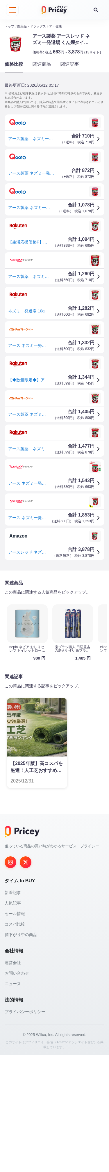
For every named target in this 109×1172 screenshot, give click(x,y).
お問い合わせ (17, 1090)
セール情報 (15, 1030)
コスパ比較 (15, 1041)
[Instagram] (10, 979)
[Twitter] (25, 979)
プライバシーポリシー (25, 1128)
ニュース (13, 1100)
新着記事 (13, 1009)
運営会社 (13, 1079)
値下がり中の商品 (21, 1051)
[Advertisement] (54, 632)
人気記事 (13, 1020)
